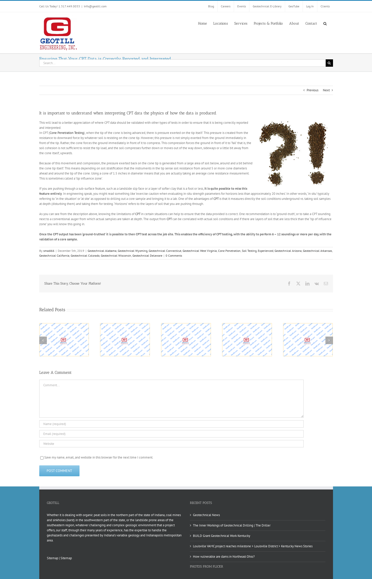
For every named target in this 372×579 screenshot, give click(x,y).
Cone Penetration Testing (67, 133)
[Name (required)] (171, 424)
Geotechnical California (54, 255)
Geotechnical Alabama (102, 251)
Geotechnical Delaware (147, 255)
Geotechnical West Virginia (200, 251)
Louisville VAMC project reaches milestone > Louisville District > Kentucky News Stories (252, 546)
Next (326, 90)
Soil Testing (249, 251)
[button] (325, 23)
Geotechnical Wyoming (132, 251)
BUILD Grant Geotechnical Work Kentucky (221, 536)
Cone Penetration (229, 251)
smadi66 (48, 251)
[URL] (171, 443)
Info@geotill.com (95, 6)
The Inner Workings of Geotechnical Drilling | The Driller (231, 525)
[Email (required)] (171, 433)
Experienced (265, 251)
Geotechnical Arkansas (317, 251)
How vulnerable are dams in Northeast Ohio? (224, 556)
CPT (216, 199)
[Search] (329, 63)
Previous (312, 90)
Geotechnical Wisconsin (116, 255)
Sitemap (52, 558)
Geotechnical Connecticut (165, 251)
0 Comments (174, 255)
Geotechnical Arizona (288, 251)
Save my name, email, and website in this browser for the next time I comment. (98, 457)
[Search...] (182, 63)
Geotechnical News (206, 515)
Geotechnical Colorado (85, 255)
